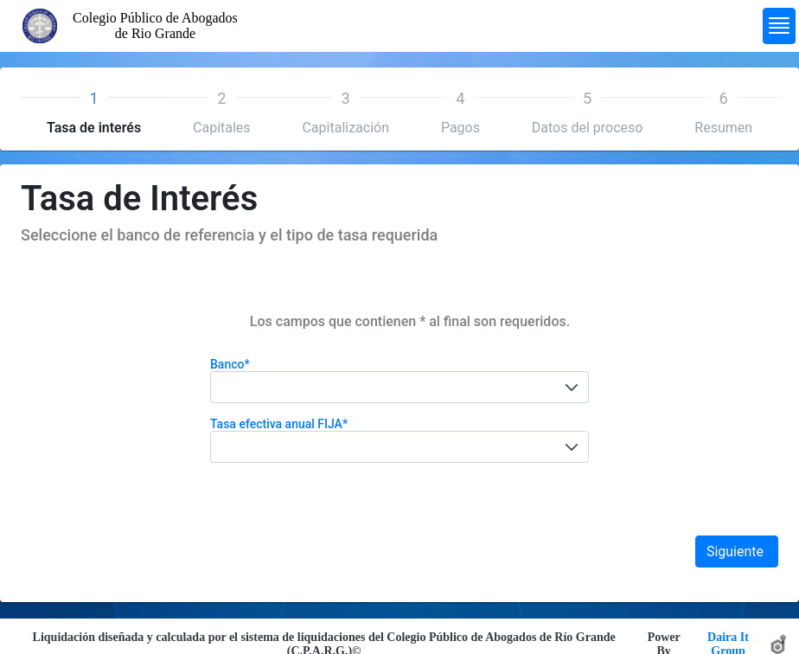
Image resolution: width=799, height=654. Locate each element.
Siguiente (736, 551)
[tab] (94, 110)
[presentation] (94, 110)
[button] (571, 387)
